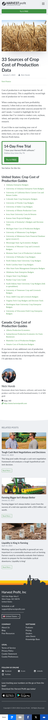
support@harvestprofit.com (13, 609)
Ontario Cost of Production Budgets (20, 344)
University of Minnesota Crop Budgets (21, 232)
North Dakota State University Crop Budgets (23, 261)
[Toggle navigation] (43, 3)
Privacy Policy (7, 651)
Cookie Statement (9, 654)
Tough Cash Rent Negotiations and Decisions (24, 452)
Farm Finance (6, 81)
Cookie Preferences (10, 657)
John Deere (30, 636)
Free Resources (8, 633)
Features (29, 627)
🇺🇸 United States (11, 616)
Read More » (7, 470)
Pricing (29, 630)
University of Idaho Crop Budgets (19, 207)
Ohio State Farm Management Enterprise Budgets (25, 268)
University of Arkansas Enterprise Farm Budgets (25, 189)
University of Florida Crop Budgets (20, 203)
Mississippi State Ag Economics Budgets (22, 243)
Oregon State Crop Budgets (17, 276)
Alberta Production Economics (18, 330)
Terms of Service (9, 648)
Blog (3, 630)
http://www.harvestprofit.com (14, 403)
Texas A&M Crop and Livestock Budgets (22, 297)
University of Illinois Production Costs (21, 210)
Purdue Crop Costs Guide (16, 280)
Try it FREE (24, 11)
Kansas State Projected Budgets (18, 218)
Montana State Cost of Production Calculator (23, 253)
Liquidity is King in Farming (15, 543)
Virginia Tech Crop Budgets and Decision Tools (24, 300)
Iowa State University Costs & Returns (21, 214)
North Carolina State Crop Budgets (19, 264)
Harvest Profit (25, 708)
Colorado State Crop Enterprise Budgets (21, 199)
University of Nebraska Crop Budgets (21, 257)
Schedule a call (8, 606)
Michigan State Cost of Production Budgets (23, 228)
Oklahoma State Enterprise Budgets (20, 272)
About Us (6, 627)
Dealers (29, 633)
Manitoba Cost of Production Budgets (21, 340)
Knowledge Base (33, 639)
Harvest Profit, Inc (14, 592)
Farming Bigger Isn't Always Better (18, 497)
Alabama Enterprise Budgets (17, 185)
